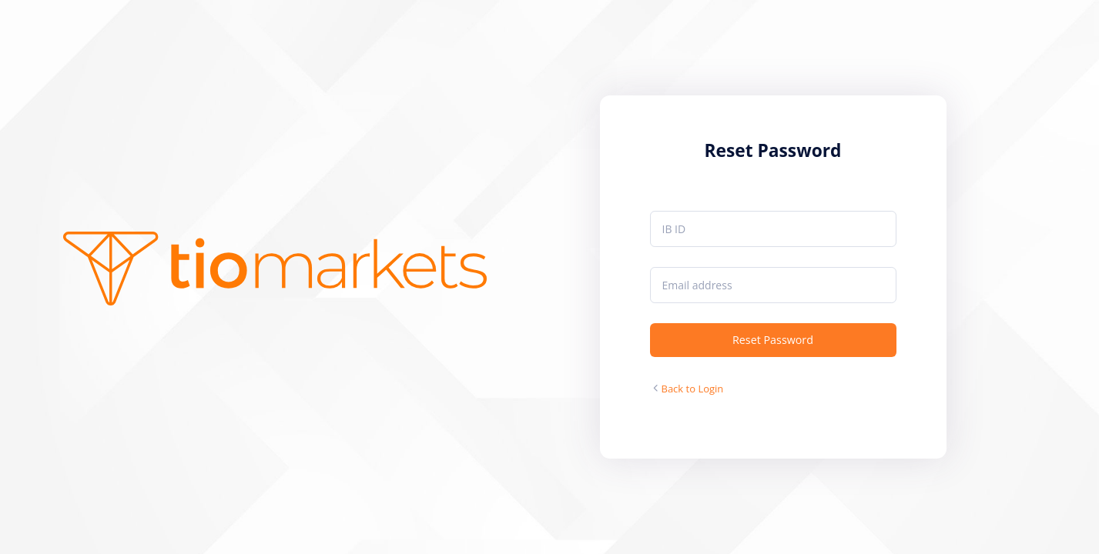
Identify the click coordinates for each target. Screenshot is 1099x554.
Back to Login (693, 388)
